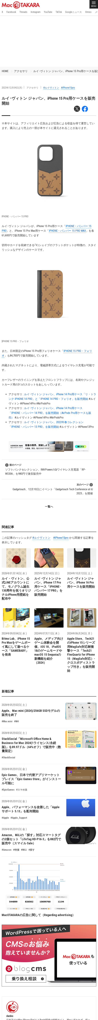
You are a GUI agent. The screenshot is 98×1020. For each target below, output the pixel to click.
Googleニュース (73, 12)
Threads (23, 12)
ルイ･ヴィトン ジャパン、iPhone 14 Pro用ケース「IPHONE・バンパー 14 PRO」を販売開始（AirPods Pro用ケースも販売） (50, 412)
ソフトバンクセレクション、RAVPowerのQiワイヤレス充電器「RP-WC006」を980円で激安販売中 (45, 469)
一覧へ (49, 506)
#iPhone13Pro (86, 426)
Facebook (11, 12)
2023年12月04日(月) (12, 87)
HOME (5, 71)
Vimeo (88, 12)
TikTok (59, 12)
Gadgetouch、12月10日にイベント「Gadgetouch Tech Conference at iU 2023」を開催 (53, 489)
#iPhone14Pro (28, 403)
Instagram (35, 12)
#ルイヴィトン (51, 87)
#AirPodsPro (43, 403)
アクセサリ (21, 71)
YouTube (48, 12)
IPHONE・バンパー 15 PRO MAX (67, 230)
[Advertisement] (49, 41)
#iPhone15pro (68, 87)
